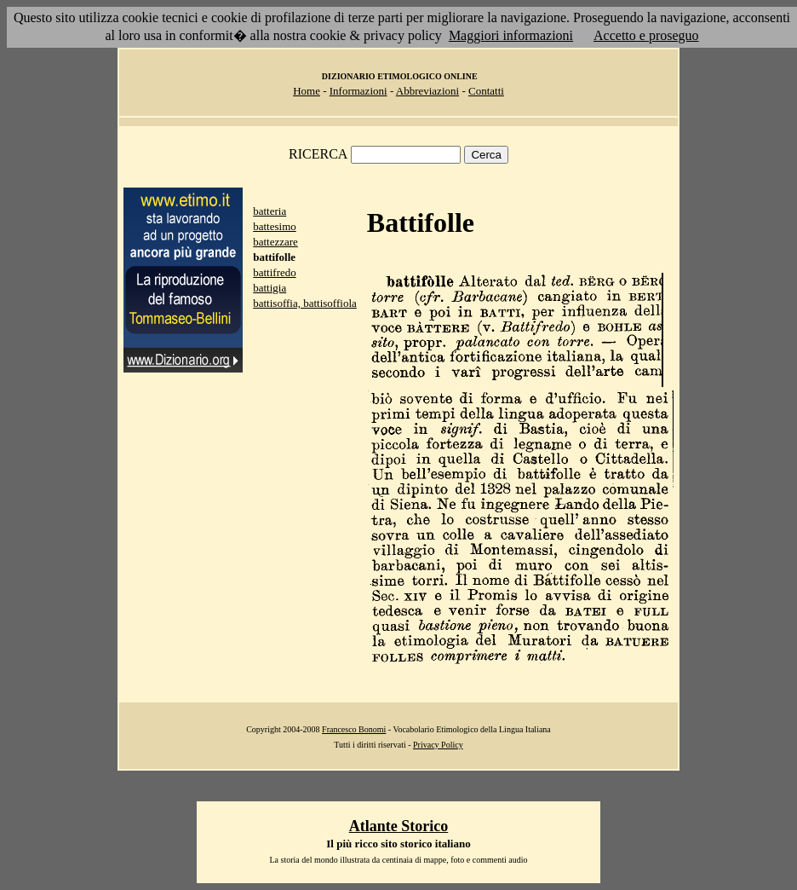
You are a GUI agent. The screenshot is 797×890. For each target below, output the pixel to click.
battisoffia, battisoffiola (305, 303)
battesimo (274, 226)
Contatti (486, 90)
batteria (269, 211)
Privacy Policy (438, 744)
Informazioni (358, 90)
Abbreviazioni (427, 90)
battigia (269, 287)
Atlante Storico (398, 826)
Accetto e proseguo (646, 35)
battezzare (275, 241)
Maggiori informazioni (511, 35)
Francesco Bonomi (354, 729)
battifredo (274, 272)
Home (306, 90)
